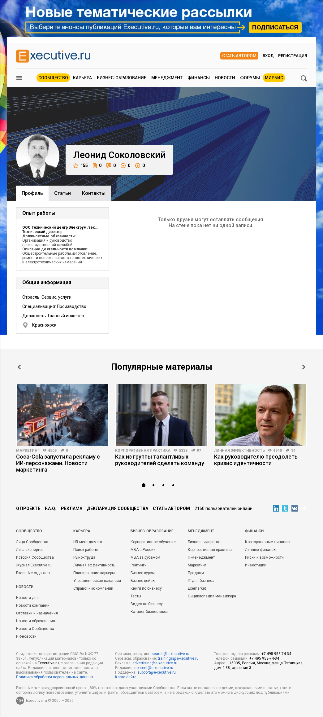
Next (304, 367)
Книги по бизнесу (146, 588)
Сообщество (53, 77)
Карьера (82, 77)
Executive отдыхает (33, 573)
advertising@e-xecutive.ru (154, 663)
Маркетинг (28, 450)
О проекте (28, 508)
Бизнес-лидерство (204, 542)
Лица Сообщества (32, 542)
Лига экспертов (30, 550)
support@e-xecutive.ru (156, 672)
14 (293, 450)
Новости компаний (33, 605)
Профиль (32, 193)
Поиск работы (85, 550)
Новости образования (35, 621)
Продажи (196, 573)
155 (80, 166)
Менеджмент (167, 77)
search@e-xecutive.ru (170, 654)
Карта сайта (125, 677)
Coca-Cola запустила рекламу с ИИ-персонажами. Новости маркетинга (58, 463)
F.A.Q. (50, 508)
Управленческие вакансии (97, 580)
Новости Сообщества (35, 629)
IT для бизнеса (201, 580)
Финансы (198, 77)
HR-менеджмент (87, 542)
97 (199, 450)
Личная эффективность (239, 450)
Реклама (71, 508)
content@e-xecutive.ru (153, 668)
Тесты (136, 596)
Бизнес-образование (121, 77)
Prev (19, 367)
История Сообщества (35, 557)
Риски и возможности (264, 557)
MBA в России (143, 550)
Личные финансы (260, 550)
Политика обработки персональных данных (54, 677)
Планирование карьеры (94, 573)
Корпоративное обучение (153, 542)
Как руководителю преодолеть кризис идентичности (256, 459)
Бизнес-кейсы (143, 580)
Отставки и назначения (37, 613)
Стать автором (239, 55)
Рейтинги (139, 565)
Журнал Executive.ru (34, 565)
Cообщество (29, 531)
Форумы (250, 77)
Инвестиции (255, 565)
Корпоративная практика (142, 450)
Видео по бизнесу (147, 604)
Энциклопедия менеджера (212, 596)
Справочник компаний (93, 588)
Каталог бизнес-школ (149, 611)
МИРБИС (274, 77)
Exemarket (197, 588)
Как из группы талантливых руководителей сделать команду (159, 459)
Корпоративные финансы (267, 542)
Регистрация (292, 55)
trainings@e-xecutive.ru (178, 658)
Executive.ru (48, 663)
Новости (225, 77)
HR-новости (26, 636)
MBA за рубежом (145, 557)
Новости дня (27, 598)
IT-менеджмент (201, 557)
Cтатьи (62, 193)
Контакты (94, 193)
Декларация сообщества (117, 508)
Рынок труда (84, 557)
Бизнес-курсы (143, 573)
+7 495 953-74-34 (276, 654)
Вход (268, 55)
